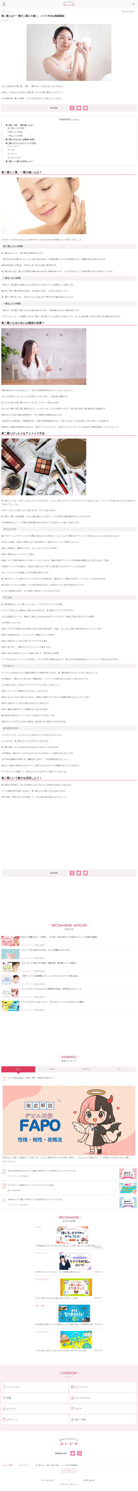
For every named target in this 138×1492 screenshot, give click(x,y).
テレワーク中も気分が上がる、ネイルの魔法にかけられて (45, 950)
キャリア (11, 1409)
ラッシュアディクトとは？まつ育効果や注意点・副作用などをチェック (51, 989)
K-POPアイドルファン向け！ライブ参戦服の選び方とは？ (58, 1272)
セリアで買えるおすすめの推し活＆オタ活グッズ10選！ (57, 1298)
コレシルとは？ (47, 1480)
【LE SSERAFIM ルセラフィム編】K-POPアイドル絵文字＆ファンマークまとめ (41, 1171)
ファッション (41, 1253)
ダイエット (12, 1419)
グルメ (38, 1227)
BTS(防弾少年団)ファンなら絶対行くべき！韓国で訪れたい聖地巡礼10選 (64, 1324)
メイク (5, 21)
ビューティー (7, 12)
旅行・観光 (40, 1306)
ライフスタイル (13, 1176)
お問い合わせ (89, 1480)
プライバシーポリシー (68, 1484)
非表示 (75, 120)
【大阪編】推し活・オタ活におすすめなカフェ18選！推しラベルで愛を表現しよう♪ (68, 1246)
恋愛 (4, 1162)
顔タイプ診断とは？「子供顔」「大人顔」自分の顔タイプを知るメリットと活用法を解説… (60, 937)
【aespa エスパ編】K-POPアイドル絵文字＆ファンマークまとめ (34, 1199)
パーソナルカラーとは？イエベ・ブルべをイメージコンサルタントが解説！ (53, 1002)
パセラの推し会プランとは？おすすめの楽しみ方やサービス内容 (60, 1351)
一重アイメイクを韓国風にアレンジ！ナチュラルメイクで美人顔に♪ (50, 976)
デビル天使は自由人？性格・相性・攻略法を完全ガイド (30, 1078)
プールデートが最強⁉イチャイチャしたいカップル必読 (30, 1185)
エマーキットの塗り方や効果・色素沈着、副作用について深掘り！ (49, 963)
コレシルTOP (7, 1465)
